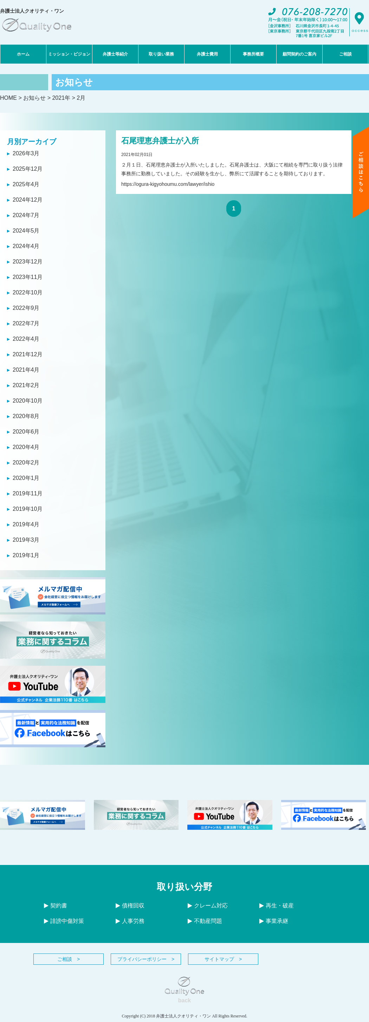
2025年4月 (26, 184)
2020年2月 (26, 463)
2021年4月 (26, 370)
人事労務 (130, 921)
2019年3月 (26, 540)
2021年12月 (28, 354)
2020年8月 (26, 416)
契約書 (55, 906)
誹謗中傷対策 (64, 921)
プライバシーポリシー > (145, 959)
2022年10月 (28, 292)
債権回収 (130, 906)
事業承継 (273, 921)
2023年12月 (28, 262)
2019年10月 (28, 509)
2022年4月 (26, 339)
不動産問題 (205, 921)
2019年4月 (26, 524)
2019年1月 (26, 555)
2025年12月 (28, 169)
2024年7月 (26, 215)
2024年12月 (28, 200)
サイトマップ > (223, 959)
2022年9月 (26, 308)
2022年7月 (26, 323)
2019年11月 (28, 493)
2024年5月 (26, 231)
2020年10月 (28, 401)
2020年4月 (26, 447)
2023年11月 (28, 277)
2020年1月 (26, 478)
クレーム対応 (208, 906)
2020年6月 (26, 432)
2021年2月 (26, 385)
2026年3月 (26, 153)
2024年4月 (26, 246)
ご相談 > (68, 959)
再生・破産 (276, 906)
